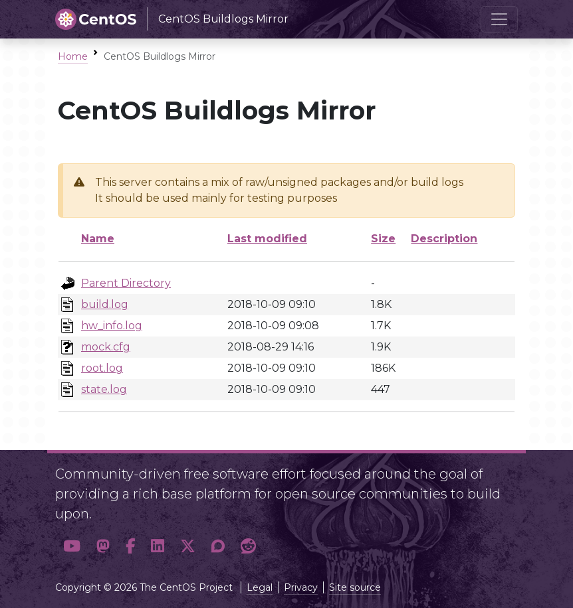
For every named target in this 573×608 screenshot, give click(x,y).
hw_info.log (111, 325)
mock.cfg (105, 347)
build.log (104, 304)
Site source (355, 587)
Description (444, 238)
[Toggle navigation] (499, 19)
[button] (71, 546)
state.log (104, 389)
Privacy (301, 587)
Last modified (267, 238)
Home (73, 56)
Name (97, 238)
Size (383, 238)
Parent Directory (126, 283)
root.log (102, 368)
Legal (260, 587)
